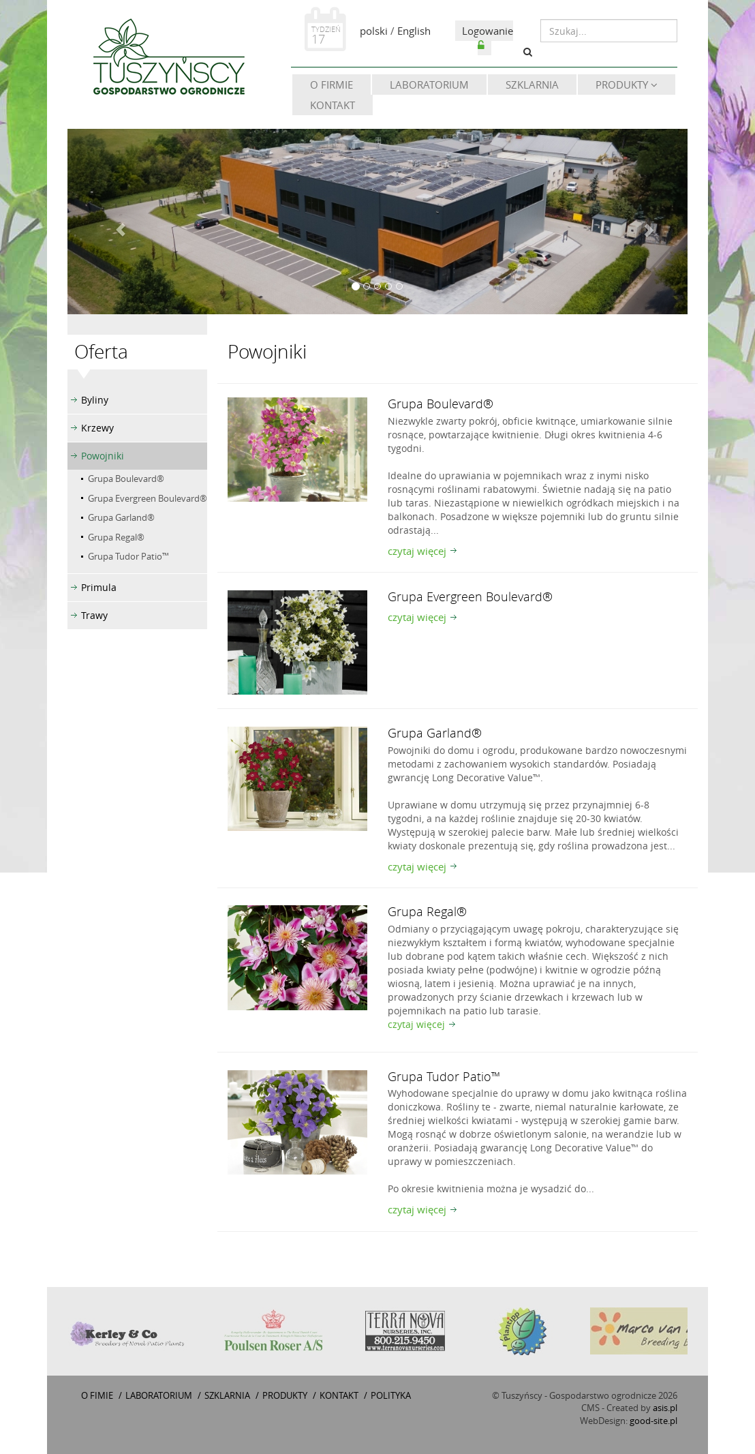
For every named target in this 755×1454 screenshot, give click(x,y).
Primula (99, 587)
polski (374, 30)
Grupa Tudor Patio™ (128, 556)
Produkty (627, 84)
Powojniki (102, 455)
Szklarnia (532, 84)
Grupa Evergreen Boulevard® (147, 498)
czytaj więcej (417, 551)
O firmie (331, 84)
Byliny (94, 399)
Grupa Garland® (121, 517)
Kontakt (332, 105)
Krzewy (97, 427)
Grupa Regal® (116, 537)
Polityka (391, 1395)
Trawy (94, 615)
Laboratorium (429, 84)
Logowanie (487, 37)
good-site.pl (653, 1420)
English (414, 30)
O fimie (97, 1395)
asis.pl (665, 1408)
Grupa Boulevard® (126, 478)
